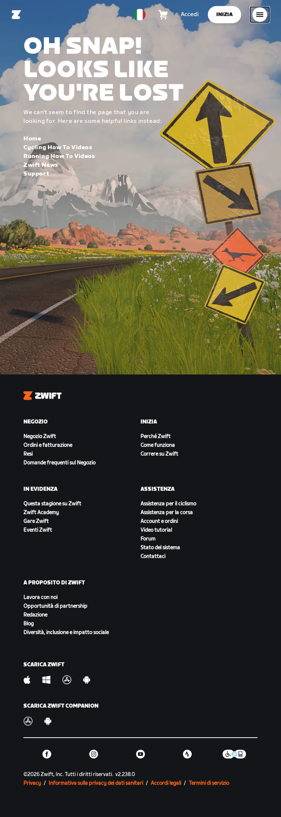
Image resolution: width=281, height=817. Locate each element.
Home (32, 138)
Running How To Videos (59, 156)
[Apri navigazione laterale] (259, 14)
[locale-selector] (140, 14)
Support (36, 173)
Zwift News (40, 165)
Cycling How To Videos (57, 147)
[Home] (16, 14)
